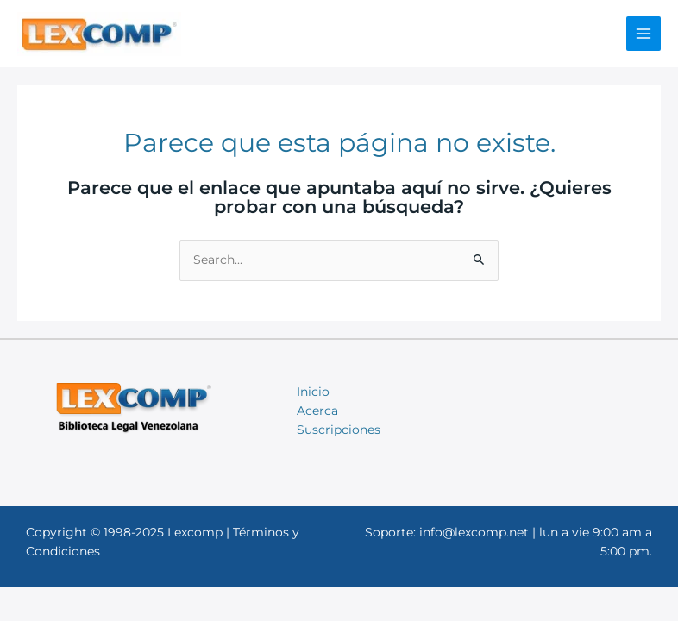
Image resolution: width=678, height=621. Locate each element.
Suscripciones (338, 429)
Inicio (313, 391)
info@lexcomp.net (474, 532)
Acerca (317, 410)
